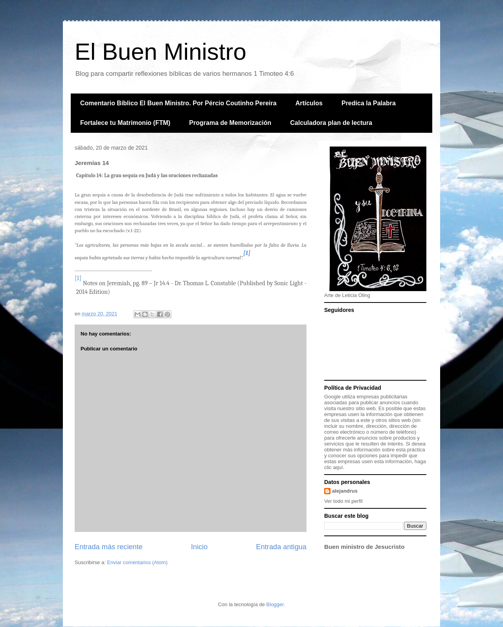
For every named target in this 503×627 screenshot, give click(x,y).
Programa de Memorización (230, 122)
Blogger (275, 604)
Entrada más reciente (109, 547)
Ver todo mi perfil (343, 501)
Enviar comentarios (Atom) (137, 562)
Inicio (199, 547)
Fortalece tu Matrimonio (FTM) (125, 122)
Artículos (309, 103)
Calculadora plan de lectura (331, 122)
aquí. (338, 467)
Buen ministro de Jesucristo (364, 546)
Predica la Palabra (368, 103)
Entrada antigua (281, 547)
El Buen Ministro (160, 51)
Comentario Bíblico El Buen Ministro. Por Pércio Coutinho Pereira (178, 103)
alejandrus (345, 491)
